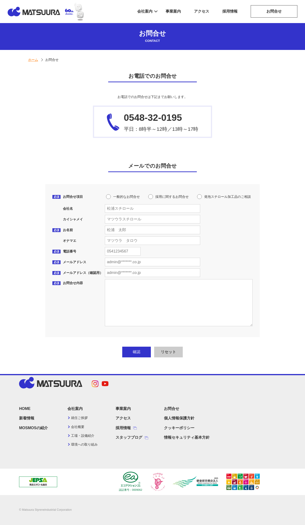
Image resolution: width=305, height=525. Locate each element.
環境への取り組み (84, 444)
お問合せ (274, 11)
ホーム (33, 60)
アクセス (201, 11)
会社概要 (77, 427)
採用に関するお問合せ (172, 197)
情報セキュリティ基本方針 (187, 437)
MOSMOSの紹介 (33, 428)
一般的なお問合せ (126, 197)
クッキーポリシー (179, 428)
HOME (24, 409)
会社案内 (144, 11)
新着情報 (26, 418)
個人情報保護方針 (179, 418)
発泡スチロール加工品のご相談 (227, 197)
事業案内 (173, 11)
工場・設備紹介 (82, 436)
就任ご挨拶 (79, 418)
